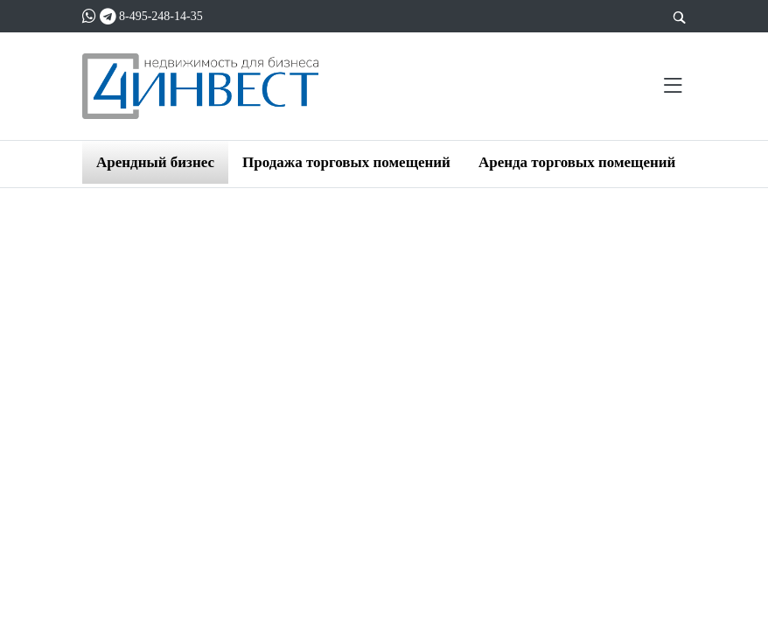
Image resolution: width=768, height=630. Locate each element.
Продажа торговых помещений (346, 162)
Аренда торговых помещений (576, 162)
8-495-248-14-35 (161, 16)
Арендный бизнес (155, 162)
